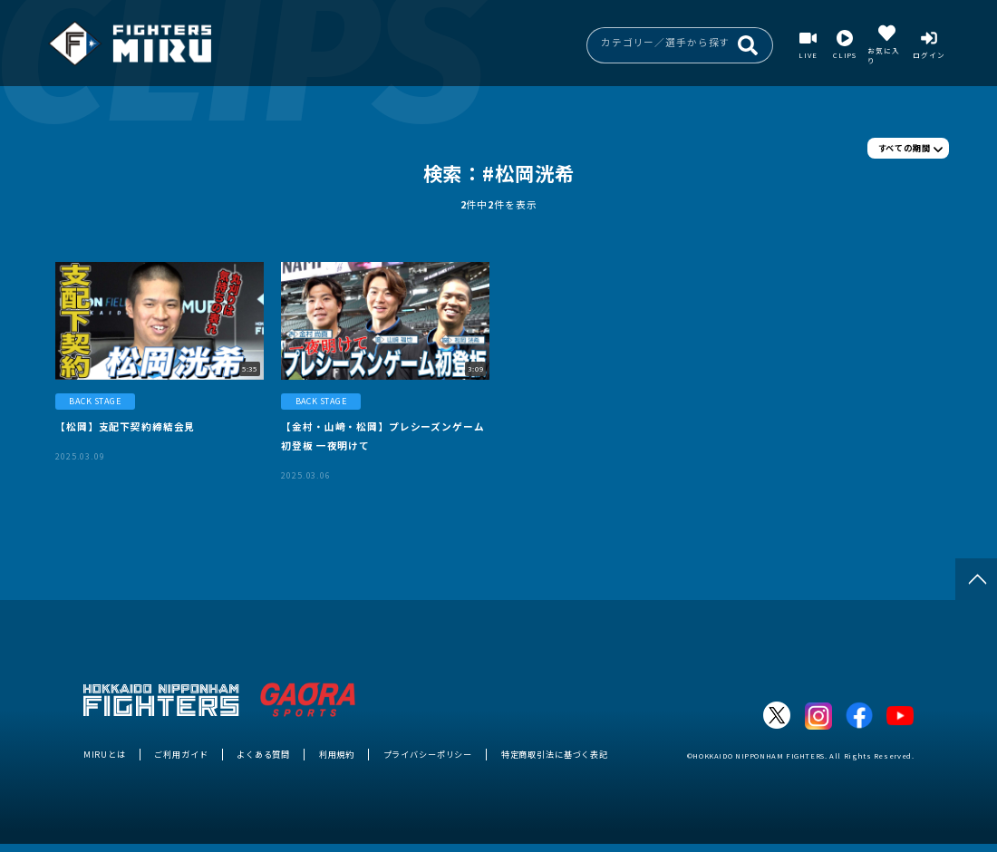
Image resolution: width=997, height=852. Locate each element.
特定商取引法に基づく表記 (554, 754)
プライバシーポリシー (428, 754)
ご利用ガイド (181, 754)
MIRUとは (104, 754)
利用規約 (336, 754)
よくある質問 (263, 754)
